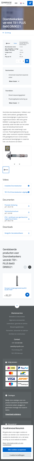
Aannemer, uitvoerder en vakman (17, 330)
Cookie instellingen (17, 455)
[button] (15, 164)
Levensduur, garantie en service (17, 324)
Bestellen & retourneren (17, 317)
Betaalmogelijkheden (17, 327)
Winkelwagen (30, 3)
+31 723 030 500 (17, 343)
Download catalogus (13, 414)
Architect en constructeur (17, 334)
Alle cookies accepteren (17, 450)
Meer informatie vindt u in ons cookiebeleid (13, 444)
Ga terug (7, 33)
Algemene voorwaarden (17, 320)
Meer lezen (13, 81)
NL (22, 3)
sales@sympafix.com (17, 346)
